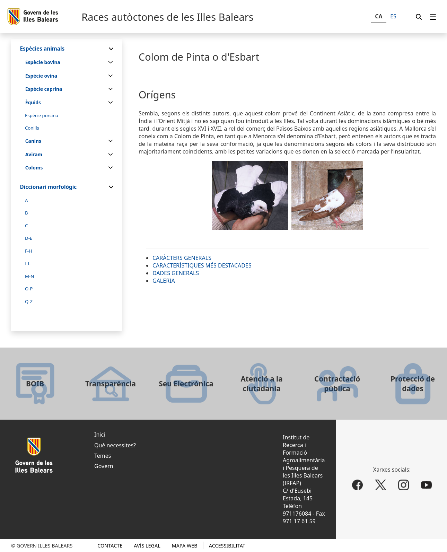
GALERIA (163, 280)
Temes (102, 455)
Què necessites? (115, 445)
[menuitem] (433, 16)
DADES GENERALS (175, 273)
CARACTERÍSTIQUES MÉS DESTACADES (202, 265)
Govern (103, 466)
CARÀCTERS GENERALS (181, 258)
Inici (99, 434)
